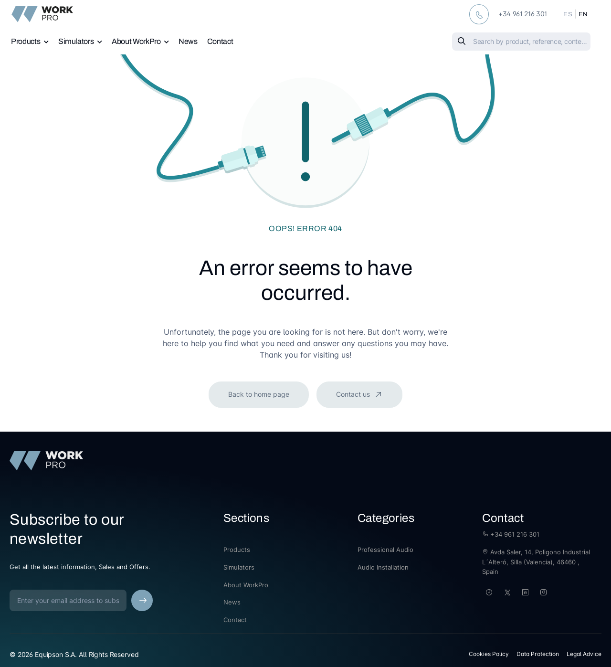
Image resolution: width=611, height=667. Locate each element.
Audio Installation (383, 567)
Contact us (354, 394)
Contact (220, 41)
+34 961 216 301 (510, 534)
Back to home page (258, 394)
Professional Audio (385, 549)
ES (567, 14)
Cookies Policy (489, 653)
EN (583, 14)
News (188, 41)
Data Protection (537, 653)
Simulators (76, 41)
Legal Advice (584, 653)
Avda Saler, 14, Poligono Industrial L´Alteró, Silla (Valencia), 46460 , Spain (536, 562)
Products (25, 41)
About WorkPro (136, 41)
